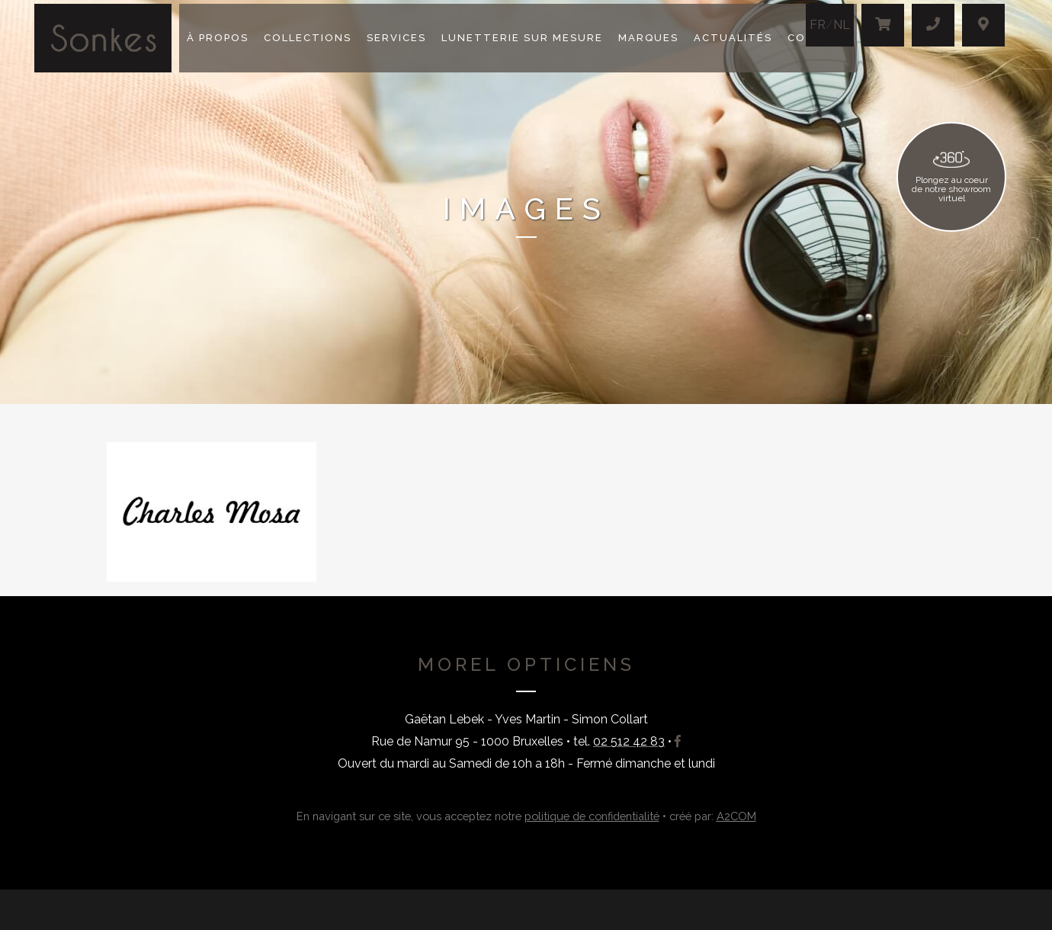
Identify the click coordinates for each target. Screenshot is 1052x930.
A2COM (736, 816)
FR (818, 25)
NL (841, 25)
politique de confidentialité (591, 816)
